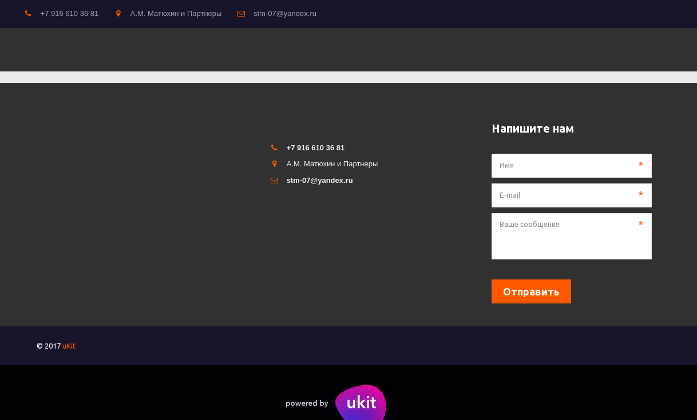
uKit (69, 346)
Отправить (531, 291)
